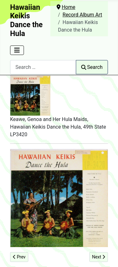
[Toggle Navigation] (17, 50)
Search (92, 67)
